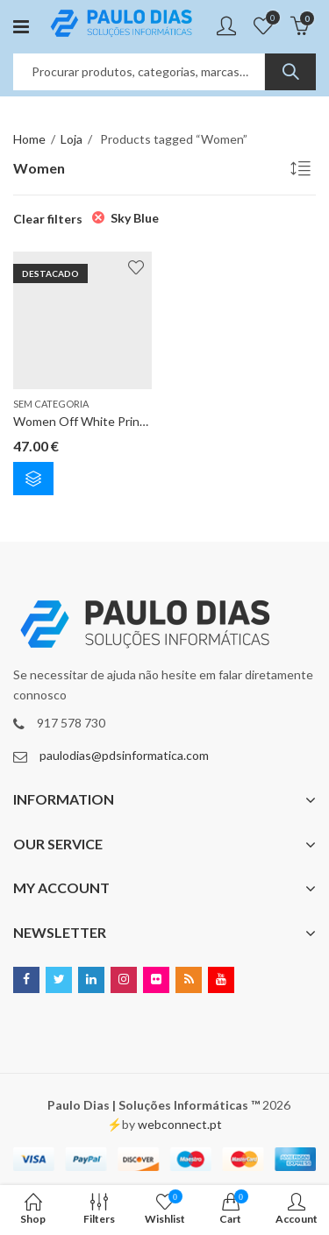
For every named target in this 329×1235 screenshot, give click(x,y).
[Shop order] (303, 171)
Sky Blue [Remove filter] (135, 217)
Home (29, 138)
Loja (71, 138)
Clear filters (47, 218)
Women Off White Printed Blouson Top (122, 422)
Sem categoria (51, 403)
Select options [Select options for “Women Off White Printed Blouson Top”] (33, 478)
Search (290, 71)
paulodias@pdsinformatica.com (124, 755)
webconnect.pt (180, 1124)
